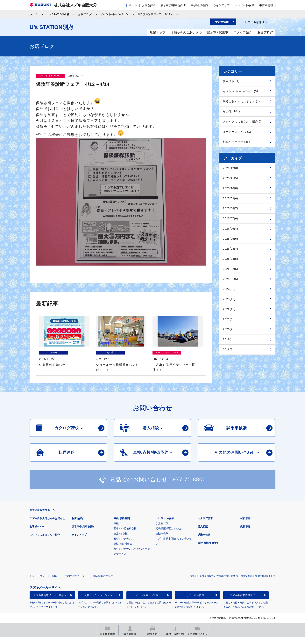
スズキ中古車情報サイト (244, 595)
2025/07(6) (230, 218)
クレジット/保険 (244, 5)
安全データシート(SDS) (43, 576)
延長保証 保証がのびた (169, 528)
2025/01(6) (230, 279)
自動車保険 (162, 533)
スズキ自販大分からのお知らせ (47, 518)
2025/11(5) (230, 178)
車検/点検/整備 (200, 5)
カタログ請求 (205, 518)
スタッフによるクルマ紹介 (45, 534)
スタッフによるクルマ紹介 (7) (243, 121)
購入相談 (203, 526)
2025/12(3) (230, 168)
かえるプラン (163, 523)
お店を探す (149, 5)
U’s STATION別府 (57, 14)
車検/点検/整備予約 (208, 542)
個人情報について (103, 576)
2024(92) (229, 288)
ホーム (133, 5)
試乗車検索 (204, 534)
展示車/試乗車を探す (173, 5)
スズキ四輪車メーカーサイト (49, 595)
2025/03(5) (230, 258)
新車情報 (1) (231, 81)
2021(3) (228, 319)
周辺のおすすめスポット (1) (241, 101)
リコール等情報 (195, 595)
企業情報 (245, 518)
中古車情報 (266, 5)
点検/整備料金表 (123, 543)
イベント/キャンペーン (114, 14)
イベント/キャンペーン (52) (241, 91)
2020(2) (228, 329)
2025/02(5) (230, 268)
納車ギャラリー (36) (236, 141)
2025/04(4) (230, 248)
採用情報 (245, 526)
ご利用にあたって (75, 576)
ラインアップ (221, 5)
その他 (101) (231, 111)
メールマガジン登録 (146, 595)
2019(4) (228, 339)
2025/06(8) (230, 228)
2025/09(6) (230, 198)
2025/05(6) (230, 238)
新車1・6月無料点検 (125, 528)
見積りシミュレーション (98, 595)
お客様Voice (37, 526)
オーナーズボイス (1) (237, 131)
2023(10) (229, 299)
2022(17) (229, 309)
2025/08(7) (230, 208)
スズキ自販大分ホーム (42, 510)
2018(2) (228, 349)
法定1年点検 (121, 533)
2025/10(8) (230, 188)
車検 (116, 523)
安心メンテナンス (124, 538)
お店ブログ (85, 14)
